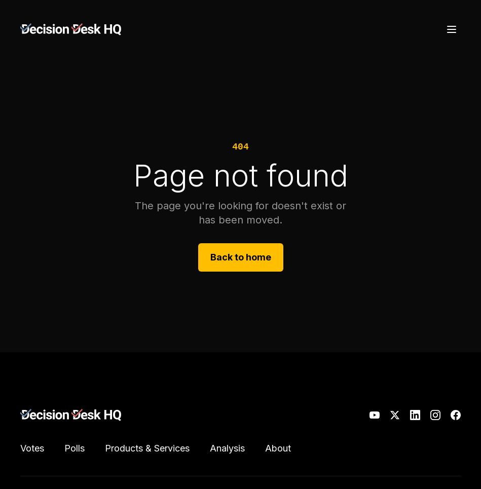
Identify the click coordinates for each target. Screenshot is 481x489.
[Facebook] (456, 415)
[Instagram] (435, 415)
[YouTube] (374, 415)
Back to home (240, 257)
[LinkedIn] (415, 415)
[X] (395, 415)
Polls (74, 448)
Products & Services (147, 448)
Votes (32, 448)
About (278, 448)
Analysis (227, 448)
